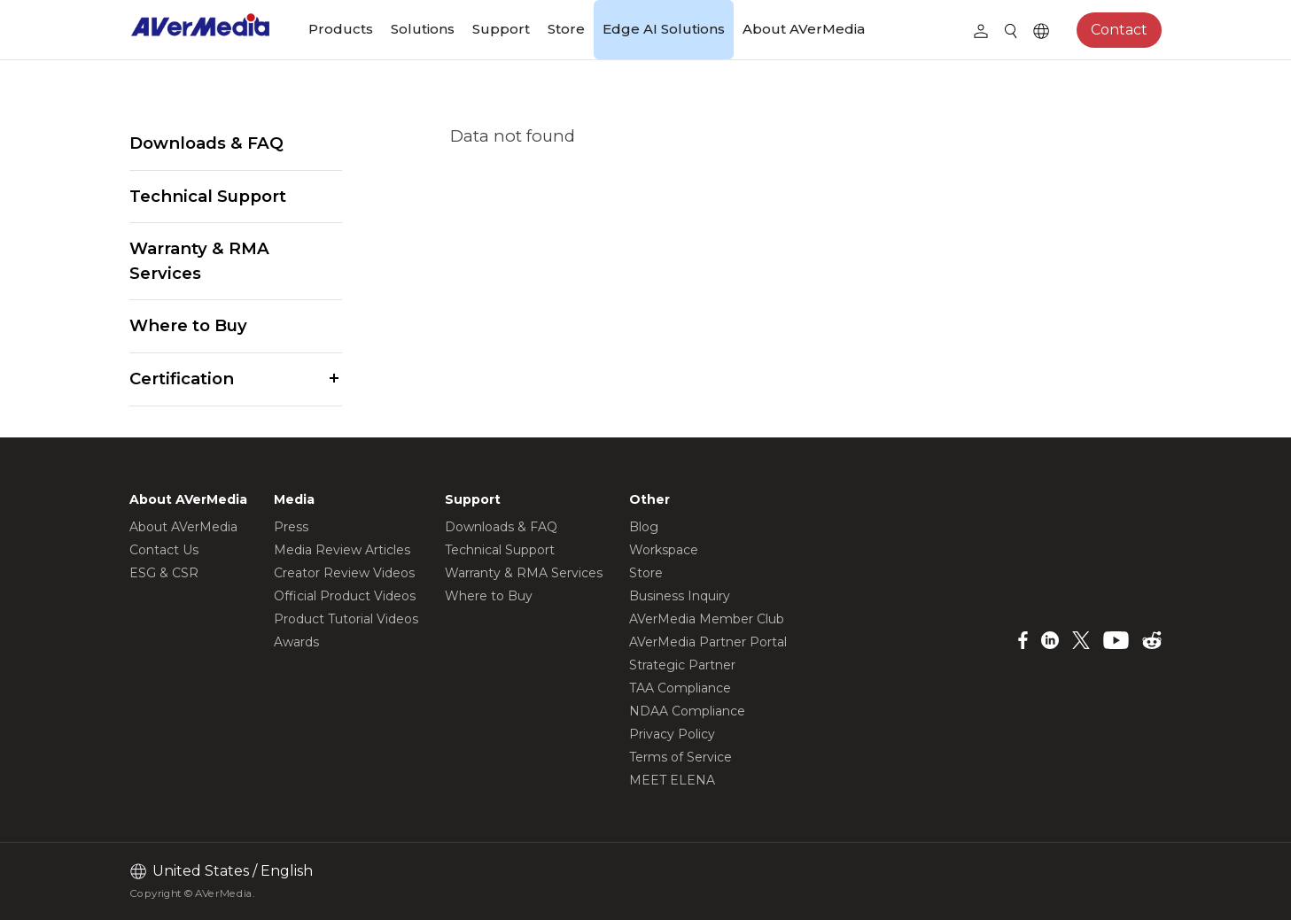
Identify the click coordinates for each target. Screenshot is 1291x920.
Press (291, 527)
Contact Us (163, 550)
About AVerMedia (804, 28)
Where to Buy (188, 325)
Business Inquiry (679, 596)
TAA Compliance (680, 688)
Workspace (663, 550)
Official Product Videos (345, 596)
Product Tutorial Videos (346, 619)
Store (566, 28)
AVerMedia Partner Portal (708, 642)
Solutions (423, 28)
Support (501, 28)
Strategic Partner (682, 665)
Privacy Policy (672, 734)
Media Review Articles (342, 550)
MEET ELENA (672, 780)
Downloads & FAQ (206, 143)
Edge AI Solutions (664, 28)
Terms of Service (680, 757)
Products (340, 28)
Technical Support (207, 196)
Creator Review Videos (344, 573)
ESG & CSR (163, 573)
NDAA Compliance (687, 711)
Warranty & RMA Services (199, 260)
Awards (296, 642)
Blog (643, 527)
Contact (1119, 29)
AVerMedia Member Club (706, 619)
